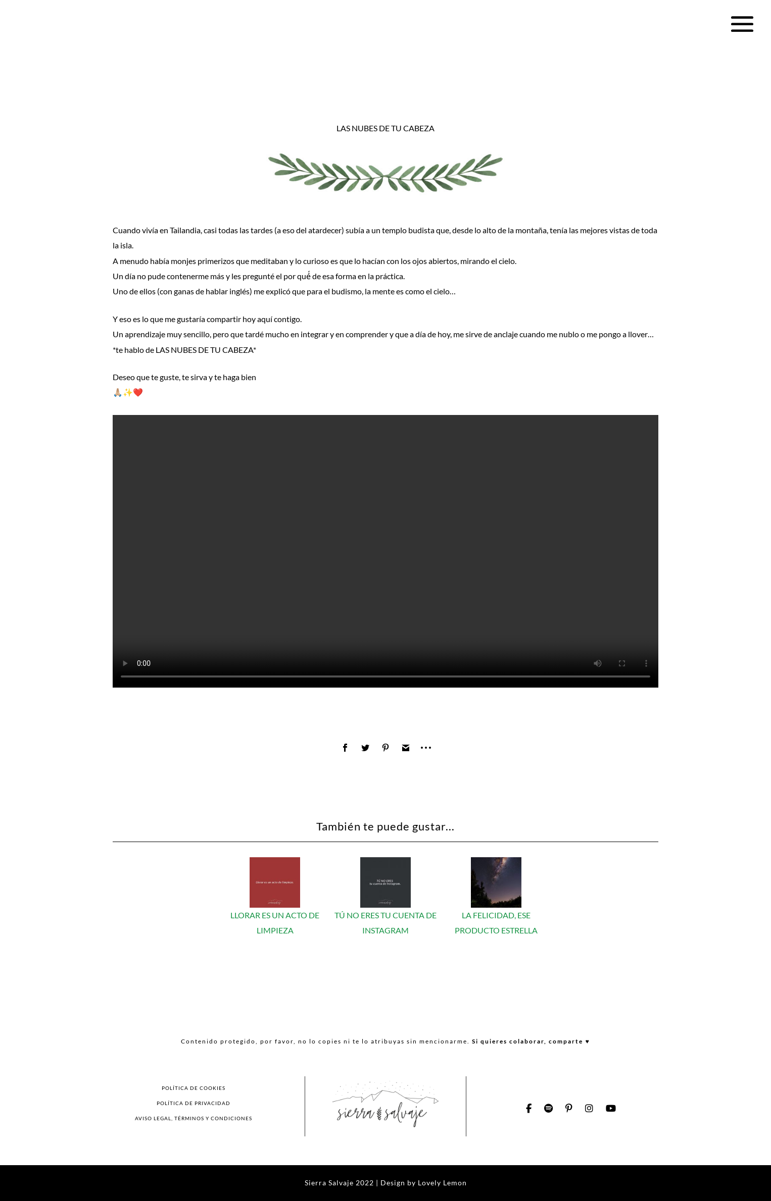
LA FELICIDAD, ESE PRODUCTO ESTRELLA (496, 915)
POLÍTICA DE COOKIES (193, 1088)
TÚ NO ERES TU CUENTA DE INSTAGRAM (385, 915)
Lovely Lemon (441, 1182)
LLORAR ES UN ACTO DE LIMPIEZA (274, 915)
